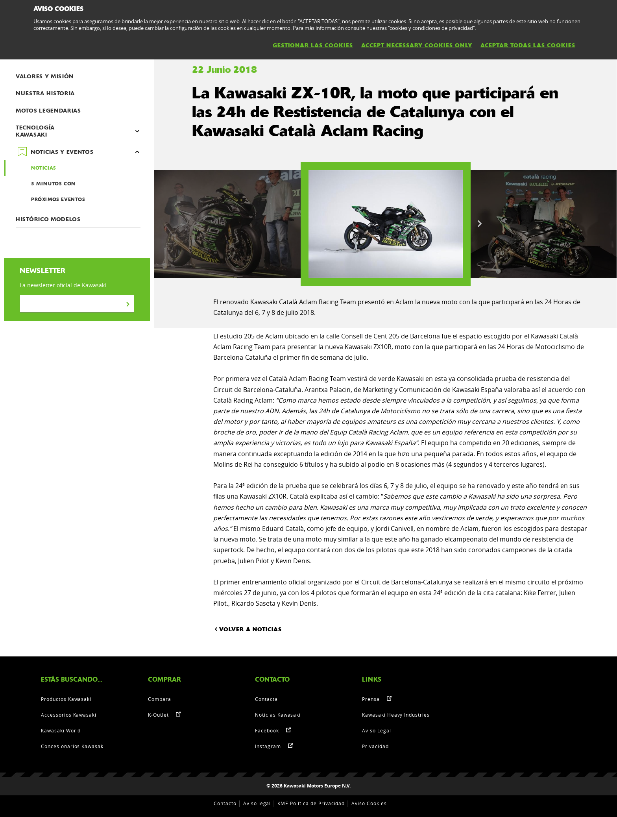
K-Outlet (158, 715)
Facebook (267, 730)
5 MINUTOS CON (53, 184)
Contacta (266, 699)
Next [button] (480, 224)
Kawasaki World (61, 730)
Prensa (371, 699)
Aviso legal (257, 803)
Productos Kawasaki (66, 699)
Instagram (268, 746)
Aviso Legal (376, 730)
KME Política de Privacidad (311, 803)
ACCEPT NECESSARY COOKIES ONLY (416, 45)
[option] (385, 224)
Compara (159, 699)
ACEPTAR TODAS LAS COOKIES (527, 45)
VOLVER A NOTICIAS (247, 629)
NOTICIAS (43, 168)
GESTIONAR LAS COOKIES (313, 45)
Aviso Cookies (368, 803)
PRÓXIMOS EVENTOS (58, 199)
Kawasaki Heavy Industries (396, 715)
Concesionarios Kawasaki (73, 746)
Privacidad (375, 746)
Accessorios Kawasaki (68, 715)
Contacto (225, 803)
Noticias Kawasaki (278, 715)
